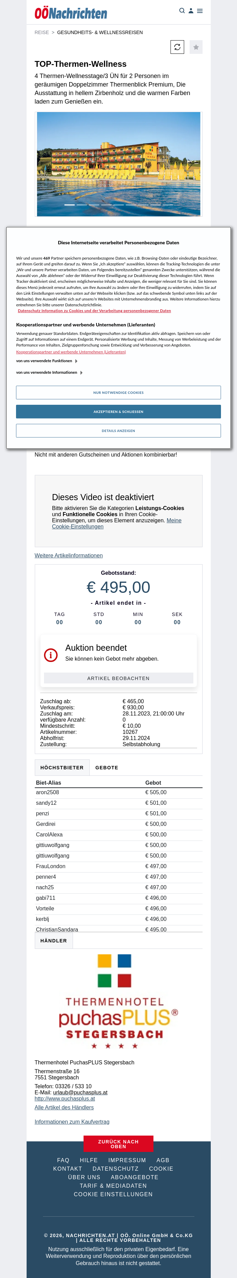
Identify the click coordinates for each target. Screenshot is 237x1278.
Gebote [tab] (107, 767)
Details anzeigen (118, 431)
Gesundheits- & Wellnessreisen (100, 32)
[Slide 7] (143, 205)
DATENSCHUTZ (116, 1169)
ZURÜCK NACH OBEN (118, 1144)
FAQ (63, 1160)
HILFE (89, 1160)
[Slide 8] (155, 205)
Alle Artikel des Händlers (64, 1107)
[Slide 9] (168, 205)
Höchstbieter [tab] (62, 767)
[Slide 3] (94, 205)
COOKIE (161, 1169)
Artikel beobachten (118, 678)
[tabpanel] (119, 1030)
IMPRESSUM (127, 1160)
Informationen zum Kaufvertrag (72, 1122)
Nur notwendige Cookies (118, 392)
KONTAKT (68, 1169)
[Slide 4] (106, 205)
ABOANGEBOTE (135, 1177)
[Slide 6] (131, 205)
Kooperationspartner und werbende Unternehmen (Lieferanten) (71, 352)
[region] (118, 338)
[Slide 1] (69, 205)
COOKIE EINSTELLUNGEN (113, 1194)
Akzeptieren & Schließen (118, 412)
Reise (42, 32)
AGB (163, 1160)
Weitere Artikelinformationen (69, 555)
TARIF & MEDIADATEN (113, 1186)
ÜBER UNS (84, 1177)
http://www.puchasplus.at (65, 1099)
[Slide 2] (82, 205)
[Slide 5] (119, 205)
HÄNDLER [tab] (54, 940)
